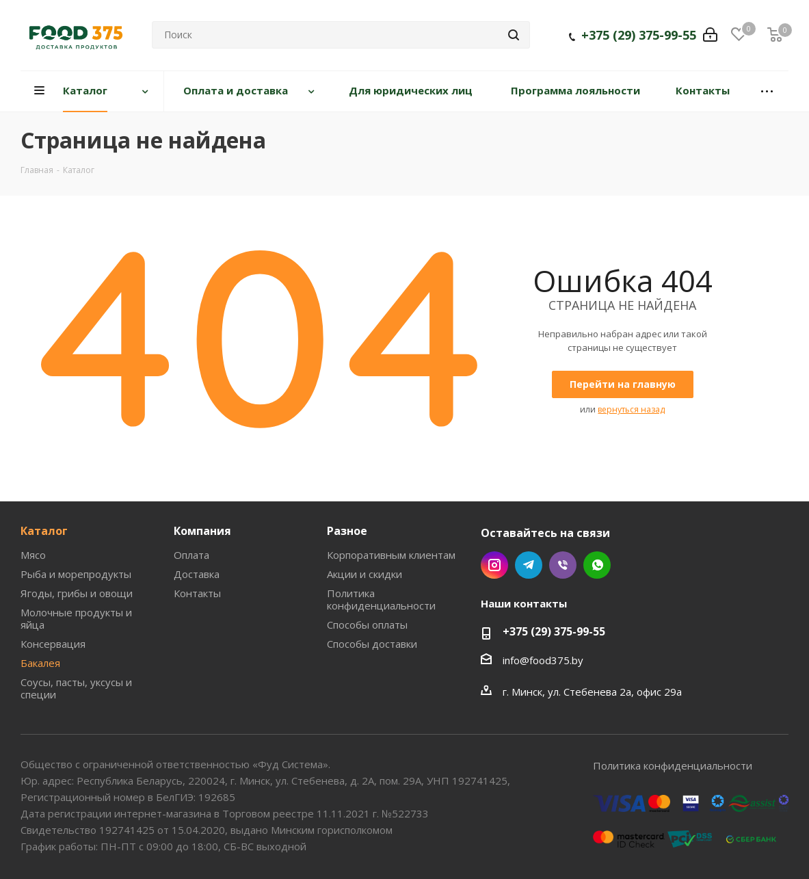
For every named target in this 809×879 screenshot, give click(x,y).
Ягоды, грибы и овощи (77, 593)
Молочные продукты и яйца (76, 618)
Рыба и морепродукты (76, 574)
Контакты (197, 593)
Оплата (191, 555)
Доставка (197, 574)
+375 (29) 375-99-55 (638, 38)
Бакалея (40, 663)
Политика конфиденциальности (381, 599)
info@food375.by (543, 660)
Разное (347, 530)
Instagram (494, 565)
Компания (202, 530)
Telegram (528, 565)
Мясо (33, 555)
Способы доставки (372, 644)
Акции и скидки (364, 574)
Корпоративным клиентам (391, 555)
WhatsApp (597, 565)
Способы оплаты (367, 624)
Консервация (53, 644)
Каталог (44, 530)
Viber (562, 565)
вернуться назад (631, 409)
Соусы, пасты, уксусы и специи (76, 688)
